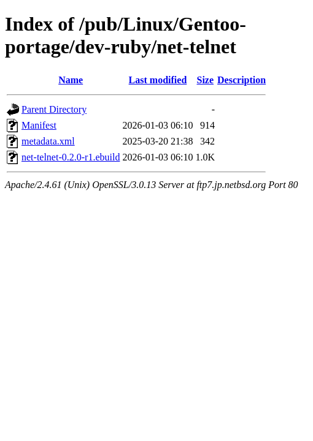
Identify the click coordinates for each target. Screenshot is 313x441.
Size (205, 80)
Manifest (38, 125)
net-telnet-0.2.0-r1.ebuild (70, 157)
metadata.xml (48, 141)
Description (241, 80)
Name (70, 80)
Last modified (158, 80)
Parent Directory (54, 109)
